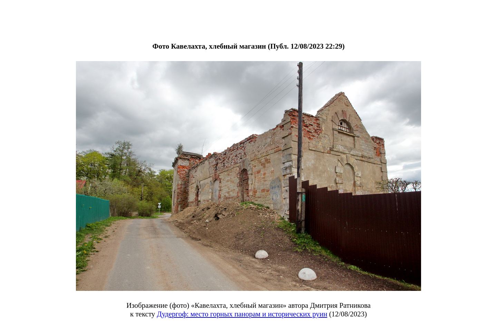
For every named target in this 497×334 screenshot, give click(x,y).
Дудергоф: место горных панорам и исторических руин (242, 314)
